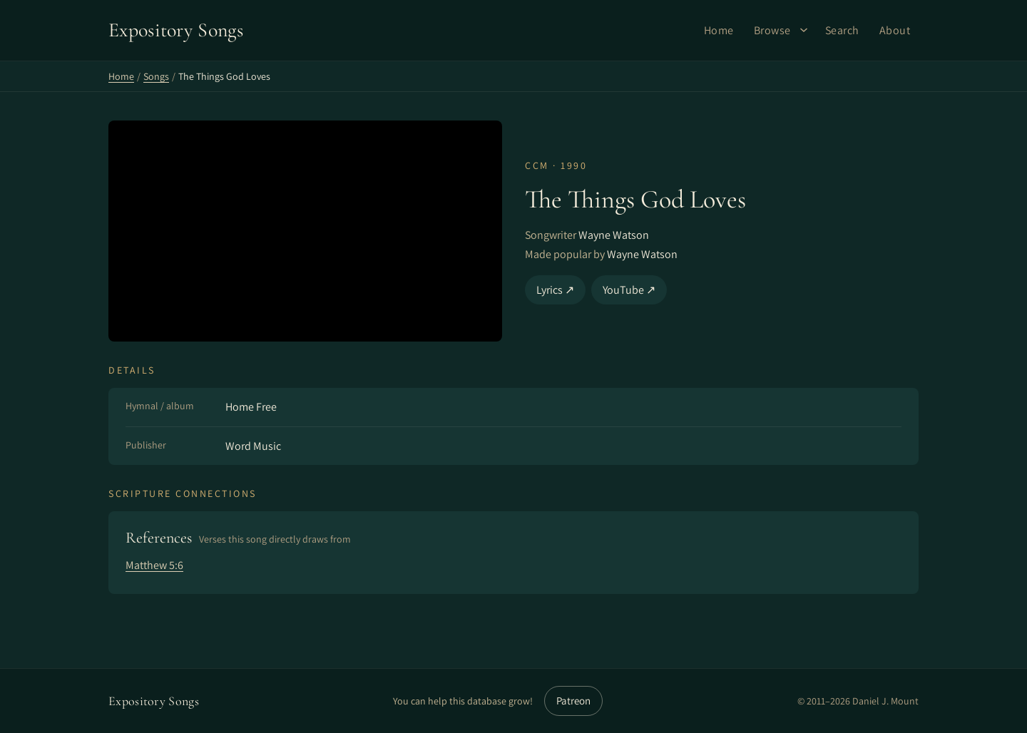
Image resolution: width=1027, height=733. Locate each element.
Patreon (573, 700)
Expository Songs (153, 701)
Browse (772, 30)
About (895, 30)
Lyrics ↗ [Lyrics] (555, 289)
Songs (156, 76)
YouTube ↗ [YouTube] (629, 289)
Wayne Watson (613, 234)
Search (842, 30)
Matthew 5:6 (154, 565)
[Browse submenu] (804, 30)
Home (719, 30)
